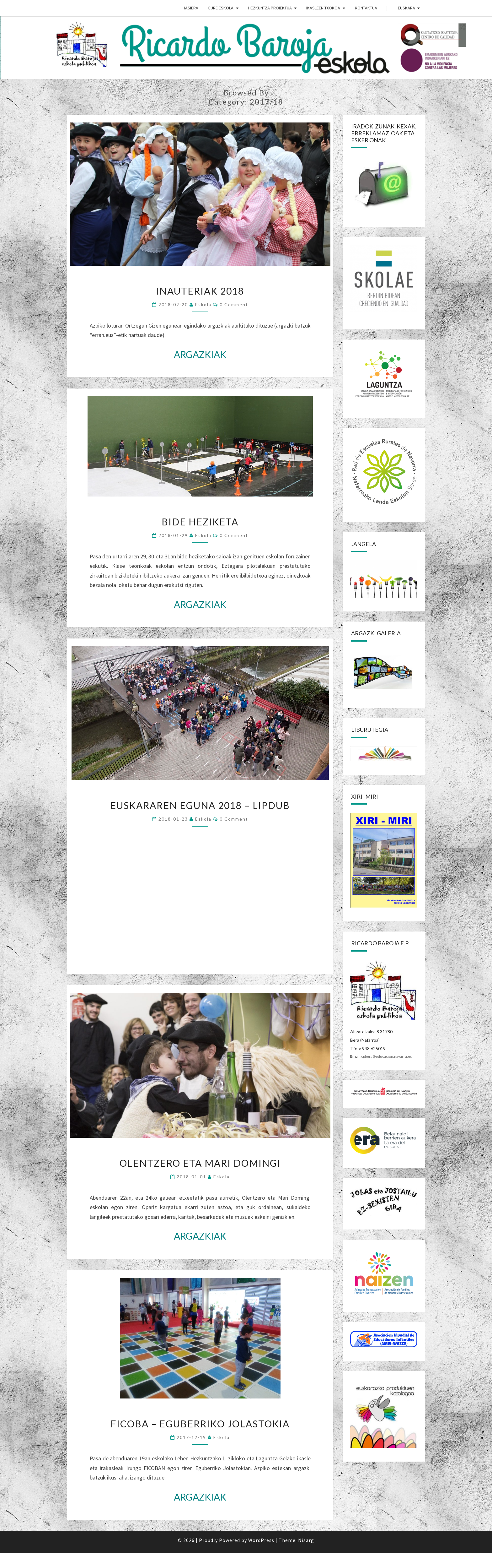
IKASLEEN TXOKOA (323, 8)
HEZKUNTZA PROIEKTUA (270, 8)
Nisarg (306, 1540)
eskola (203, 304)
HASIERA (190, 8)
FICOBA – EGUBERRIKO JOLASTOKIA (200, 1423)
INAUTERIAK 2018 (200, 290)
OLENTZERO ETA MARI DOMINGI (200, 1163)
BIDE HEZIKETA (200, 521)
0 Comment (234, 304)
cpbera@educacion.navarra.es (386, 1056)
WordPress (261, 1540)
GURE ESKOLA (220, 8)
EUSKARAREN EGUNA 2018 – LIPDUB (200, 805)
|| (387, 8)
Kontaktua (366, 8)
